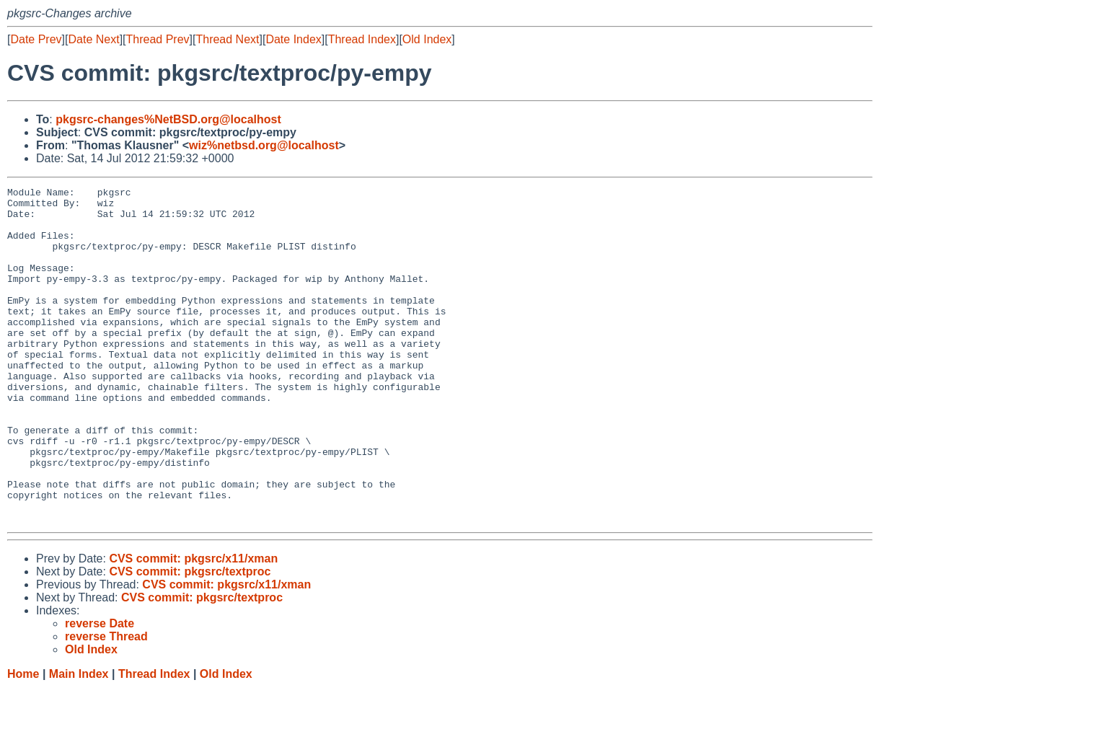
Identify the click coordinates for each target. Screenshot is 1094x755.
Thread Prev (158, 39)
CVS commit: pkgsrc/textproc (189, 638)
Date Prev (35, 39)
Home (23, 741)
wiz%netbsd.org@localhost (264, 145)
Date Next (93, 39)
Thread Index (362, 39)
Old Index (426, 39)
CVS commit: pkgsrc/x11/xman (193, 625)
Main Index (79, 741)
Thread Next (227, 39)
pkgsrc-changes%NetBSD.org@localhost (168, 119)
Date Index (293, 39)
